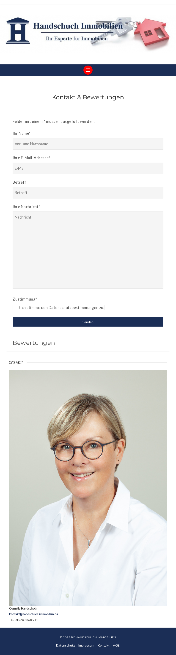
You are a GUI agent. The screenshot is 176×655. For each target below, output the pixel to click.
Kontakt (104, 645)
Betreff (19, 182)
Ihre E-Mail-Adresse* (31, 157)
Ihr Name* (22, 133)
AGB (116, 645)
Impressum (86, 645)
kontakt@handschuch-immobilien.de (33, 614)
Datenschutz (65, 645)
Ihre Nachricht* (26, 206)
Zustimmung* (25, 299)
